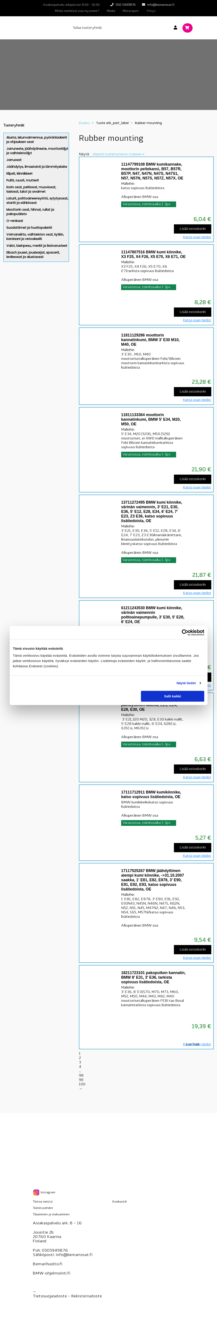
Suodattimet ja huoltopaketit (29, 227)
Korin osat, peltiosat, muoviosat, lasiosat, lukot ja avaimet (31, 189)
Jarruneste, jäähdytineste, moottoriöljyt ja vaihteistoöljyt (37, 150)
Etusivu (84, 123)
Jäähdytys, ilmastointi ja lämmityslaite (36, 167)
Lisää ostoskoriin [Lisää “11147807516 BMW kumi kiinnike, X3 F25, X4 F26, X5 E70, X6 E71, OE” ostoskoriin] (193, 312)
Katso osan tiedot (197, 237)
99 (81, 1080)
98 (81, 1075)
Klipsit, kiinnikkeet (19, 173)
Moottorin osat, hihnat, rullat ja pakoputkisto (30, 211)
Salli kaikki (172, 696)
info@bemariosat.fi (160, 5)
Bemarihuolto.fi (47, 1264)
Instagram (44, 1192)
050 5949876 (126, 5)
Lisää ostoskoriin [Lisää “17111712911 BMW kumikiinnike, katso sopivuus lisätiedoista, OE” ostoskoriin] (193, 847)
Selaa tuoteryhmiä (87, 28)
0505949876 (55, 1251)
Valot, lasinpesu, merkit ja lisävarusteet (36, 245)
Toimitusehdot (43, 1208)
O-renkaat (14, 221)
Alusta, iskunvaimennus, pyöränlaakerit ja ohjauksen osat (36, 139)
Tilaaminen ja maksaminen (51, 1214)
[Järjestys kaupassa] (118, 154)
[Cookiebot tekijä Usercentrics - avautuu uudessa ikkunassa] (185, 632)
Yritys (150, 11)
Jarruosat (14, 160)
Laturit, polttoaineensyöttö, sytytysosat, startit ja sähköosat (37, 200)
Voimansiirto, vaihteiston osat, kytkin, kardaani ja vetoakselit (35, 236)
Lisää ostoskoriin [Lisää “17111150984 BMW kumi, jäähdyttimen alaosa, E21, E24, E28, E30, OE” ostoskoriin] (193, 769)
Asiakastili (119, 1201)
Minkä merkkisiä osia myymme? (77, 11)
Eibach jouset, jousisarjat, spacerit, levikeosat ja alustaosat (33, 254)
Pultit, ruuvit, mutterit (22, 180)
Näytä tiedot (186, 683)
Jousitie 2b (43, 1232)
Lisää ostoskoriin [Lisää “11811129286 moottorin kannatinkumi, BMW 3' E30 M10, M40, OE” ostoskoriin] (193, 391)
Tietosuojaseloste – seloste (67, 1296)
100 (82, 1084)
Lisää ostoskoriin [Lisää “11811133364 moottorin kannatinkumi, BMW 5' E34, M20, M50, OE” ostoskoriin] (193, 479)
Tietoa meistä (43, 1201)
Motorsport (131, 11)
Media (111, 11)
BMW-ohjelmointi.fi (51, 1273)
